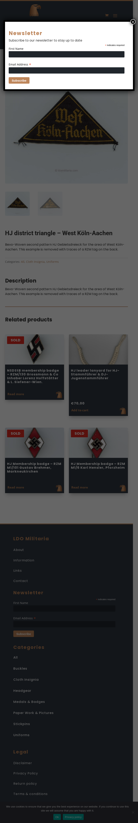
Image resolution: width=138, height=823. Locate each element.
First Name (16, 49)
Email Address (20, 64)
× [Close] (133, 21)
